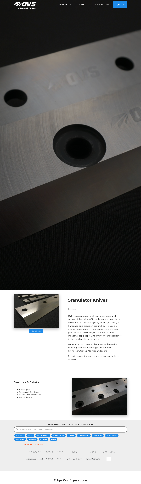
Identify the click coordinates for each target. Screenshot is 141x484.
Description (72, 309)
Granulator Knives (33, 444)
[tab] (95, 309)
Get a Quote (36, 331)
